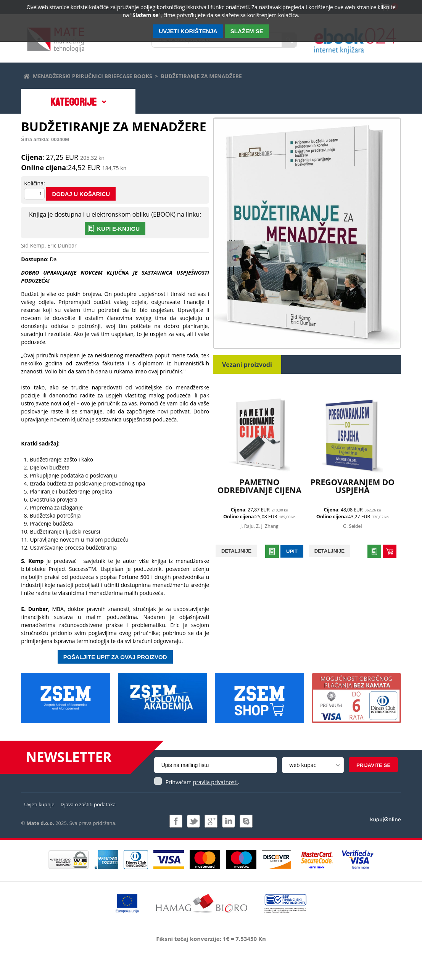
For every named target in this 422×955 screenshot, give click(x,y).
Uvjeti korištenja (188, 31)
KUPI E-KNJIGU (118, 228)
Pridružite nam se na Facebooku (175, 821)
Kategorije (73, 102)
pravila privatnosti (215, 782)
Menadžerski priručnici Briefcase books (92, 76)
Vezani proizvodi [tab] (247, 364)
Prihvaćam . (202, 782)
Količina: (34, 183)
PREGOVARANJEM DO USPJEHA (353, 486)
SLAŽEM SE (246, 31)
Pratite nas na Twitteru (193, 821)
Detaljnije (236, 551)
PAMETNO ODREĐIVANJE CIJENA (259, 486)
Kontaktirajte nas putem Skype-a (246, 821)
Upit (292, 551)
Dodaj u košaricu (81, 194)
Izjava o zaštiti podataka (88, 804)
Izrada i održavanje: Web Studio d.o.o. (385, 819)
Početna (26, 75)
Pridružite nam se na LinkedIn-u (228, 821)
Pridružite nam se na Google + (211, 821)
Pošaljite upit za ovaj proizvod (115, 657)
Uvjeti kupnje (39, 804)
